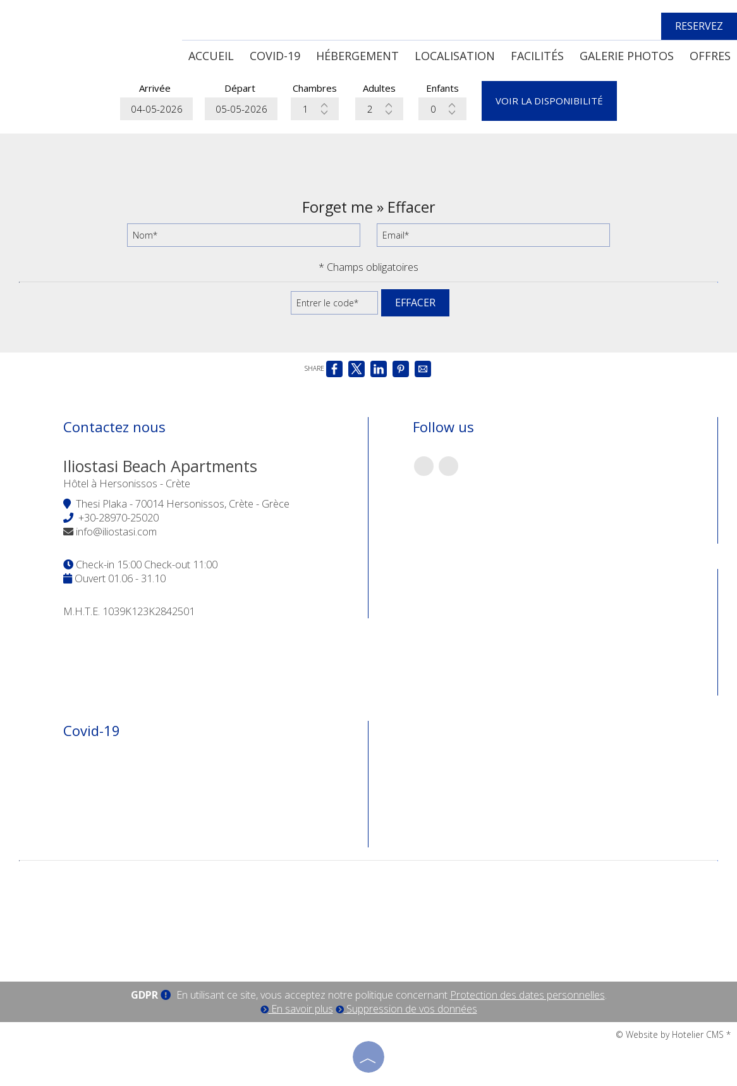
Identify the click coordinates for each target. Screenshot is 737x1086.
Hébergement (357, 55)
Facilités (537, 55)
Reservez (699, 26)
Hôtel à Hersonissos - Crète (126, 483)
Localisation (455, 55)
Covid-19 (275, 55)
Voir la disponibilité (549, 100)
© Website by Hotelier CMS (671, 1034)
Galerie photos (627, 55)
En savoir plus (296, 1009)
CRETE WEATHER (368, 915)
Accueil (211, 55)
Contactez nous (114, 426)
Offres (710, 55)
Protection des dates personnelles (527, 995)
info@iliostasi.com (116, 532)
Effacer (415, 302)
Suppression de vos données (406, 1009)
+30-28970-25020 (118, 518)
